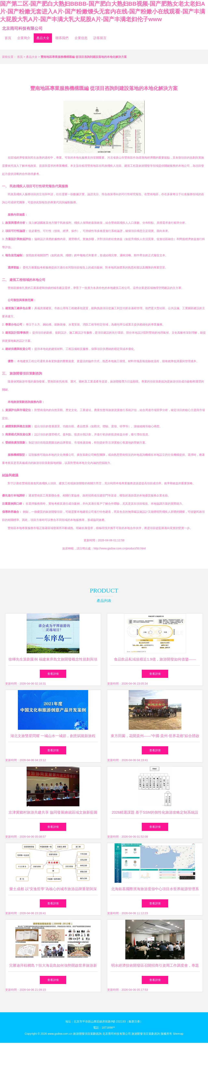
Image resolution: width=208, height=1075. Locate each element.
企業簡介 (23, 38)
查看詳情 (53, 673)
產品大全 (42, 38)
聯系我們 (61, 38)
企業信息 (81, 38)
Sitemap (178, 1033)
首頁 (8, 38)
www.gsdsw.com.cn (60, 1033)
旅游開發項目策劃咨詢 (87, 1033)
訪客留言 (99, 38)
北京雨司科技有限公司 (22, 28)
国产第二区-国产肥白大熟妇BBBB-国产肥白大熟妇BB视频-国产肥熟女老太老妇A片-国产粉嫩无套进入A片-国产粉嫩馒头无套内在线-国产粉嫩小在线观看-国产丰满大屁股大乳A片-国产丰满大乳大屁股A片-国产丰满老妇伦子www (102, 11)
